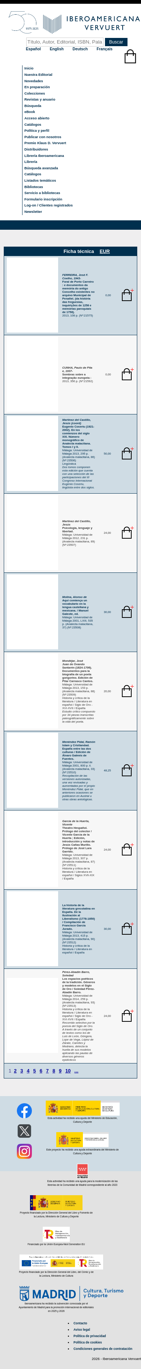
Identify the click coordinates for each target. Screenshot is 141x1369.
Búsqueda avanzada (41, 168)
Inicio (28, 68)
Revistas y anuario (39, 99)
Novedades (33, 81)
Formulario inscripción (43, 199)
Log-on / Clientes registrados (48, 205)
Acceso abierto (37, 118)
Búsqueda (32, 106)
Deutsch (81, 49)
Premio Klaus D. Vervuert (45, 143)
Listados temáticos (40, 180)
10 (67, 1071)
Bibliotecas (33, 187)
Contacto (80, 1323)
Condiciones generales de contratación (103, 1349)
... (76, 1071)
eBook (29, 112)
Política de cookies (88, 1342)
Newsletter (33, 212)
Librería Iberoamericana (44, 156)
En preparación (37, 87)
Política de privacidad (90, 1336)
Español (34, 49)
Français (104, 49)
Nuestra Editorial (38, 75)
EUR (105, 251)
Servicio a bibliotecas (42, 193)
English (57, 49)
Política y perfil (36, 131)
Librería (30, 162)
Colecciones (34, 93)
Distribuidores (36, 149)
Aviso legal (82, 1329)
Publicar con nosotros (42, 137)
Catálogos (32, 125)
